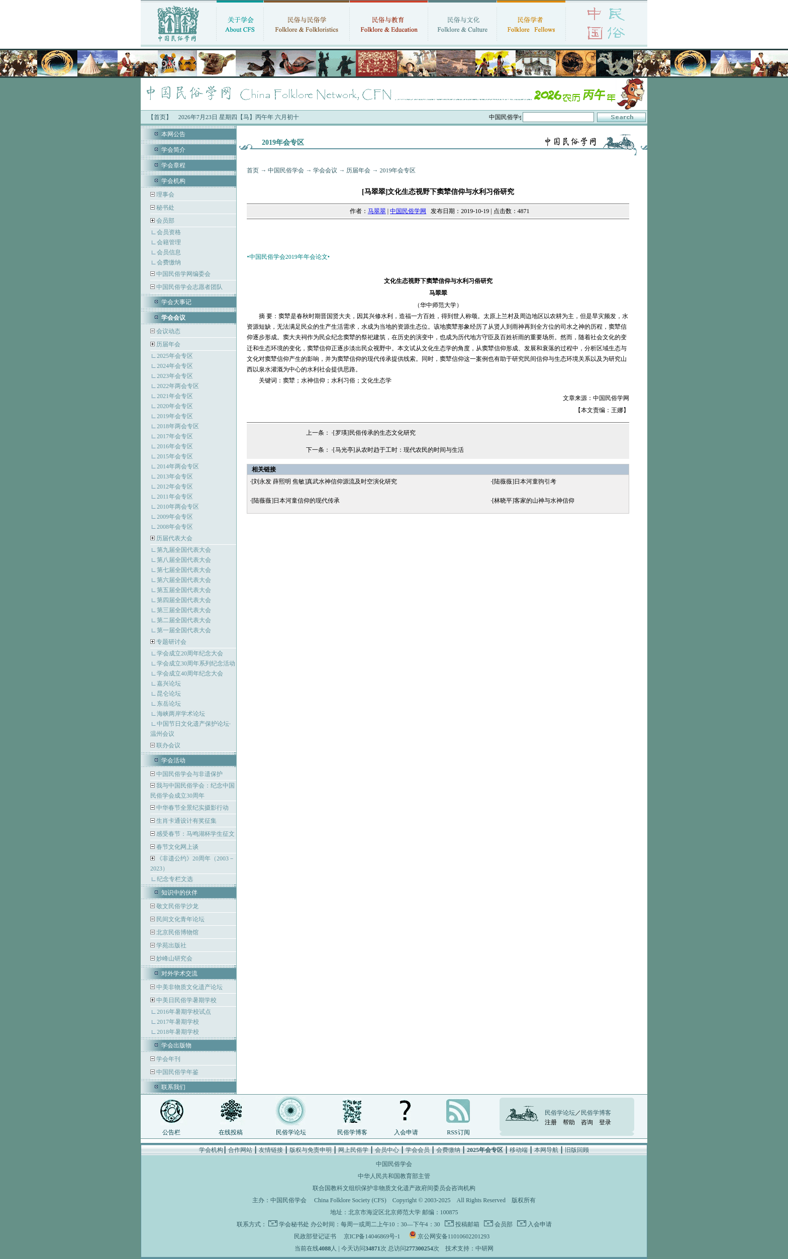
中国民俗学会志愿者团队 (189, 286)
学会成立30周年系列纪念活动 (196, 663)
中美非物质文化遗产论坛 (189, 987)
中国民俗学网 (408, 211)
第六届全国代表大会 (184, 580)
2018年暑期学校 (178, 1031)
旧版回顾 (577, 1149)
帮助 (569, 1122)
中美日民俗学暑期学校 (186, 1000)
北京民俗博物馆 (177, 932)
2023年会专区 (175, 375)
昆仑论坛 (169, 693)
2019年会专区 (175, 416)
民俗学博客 (352, 1132)
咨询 (587, 1122)
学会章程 (173, 165)
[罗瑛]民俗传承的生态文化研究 (374, 432)
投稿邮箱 (466, 1224)
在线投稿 (231, 1132)
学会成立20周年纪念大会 (190, 653)
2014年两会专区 (178, 466)
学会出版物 (176, 1045)
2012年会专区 (175, 486)
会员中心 (387, 1149)
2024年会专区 (175, 365)
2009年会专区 (175, 516)
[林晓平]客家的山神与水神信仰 (533, 500)
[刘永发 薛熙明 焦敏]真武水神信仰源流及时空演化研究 (324, 481)
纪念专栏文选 (175, 879)
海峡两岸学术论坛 (181, 713)
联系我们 (173, 1087)
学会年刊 (167, 1058)
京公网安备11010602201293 (454, 1236)
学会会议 (325, 170)
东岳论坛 (169, 703)
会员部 (165, 220)
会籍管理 (169, 242)
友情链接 (271, 1149)
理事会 (164, 194)
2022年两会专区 (178, 386)
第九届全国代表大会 (184, 549)
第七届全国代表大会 (184, 569)
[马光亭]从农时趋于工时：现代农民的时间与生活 (398, 449)
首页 (253, 170)
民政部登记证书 (315, 1236)
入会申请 (406, 1132)
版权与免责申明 (310, 1149)
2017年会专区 (175, 436)
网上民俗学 (353, 1149)
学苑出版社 (170, 945)
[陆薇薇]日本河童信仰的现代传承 (295, 500)
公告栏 (171, 1132)
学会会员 (418, 1149)
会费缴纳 (169, 262)
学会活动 (173, 760)
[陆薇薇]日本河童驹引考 (524, 481)
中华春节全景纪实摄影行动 (192, 807)
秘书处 (164, 207)
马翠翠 (377, 211)
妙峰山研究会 (173, 958)
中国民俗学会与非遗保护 (189, 774)
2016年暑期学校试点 (184, 1011)
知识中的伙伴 (179, 892)
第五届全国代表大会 (184, 590)
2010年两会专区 (178, 506)
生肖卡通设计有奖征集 (186, 820)
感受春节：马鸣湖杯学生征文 (195, 833)
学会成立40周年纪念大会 (190, 673)
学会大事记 (176, 302)
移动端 (519, 1149)
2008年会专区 (175, 526)
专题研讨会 (171, 641)
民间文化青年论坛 (180, 919)
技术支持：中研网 (469, 1248)
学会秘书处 (294, 1224)
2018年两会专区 (178, 426)
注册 (551, 1122)
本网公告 (173, 134)
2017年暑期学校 (178, 1021)
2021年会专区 (175, 396)
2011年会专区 (175, 496)
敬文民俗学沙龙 (177, 906)
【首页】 (160, 117)
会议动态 (167, 331)
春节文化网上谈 (177, 846)
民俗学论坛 (291, 1132)
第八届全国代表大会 (184, 559)
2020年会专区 (175, 406)
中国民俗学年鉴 (177, 1072)
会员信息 (169, 252)
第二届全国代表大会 (184, 620)
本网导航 (546, 1149)
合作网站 (240, 1149)
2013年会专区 (175, 476)
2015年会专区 (175, 456)
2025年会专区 (175, 355)
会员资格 (169, 232)
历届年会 (168, 344)
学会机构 (173, 180)
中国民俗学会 (286, 170)
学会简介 (173, 149)
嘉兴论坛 (169, 683)
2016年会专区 (175, 446)
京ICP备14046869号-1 (372, 1236)
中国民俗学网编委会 (183, 273)
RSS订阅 (458, 1132)
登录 (605, 1122)
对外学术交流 (179, 973)
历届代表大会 (174, 538)
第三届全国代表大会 (184, 610)
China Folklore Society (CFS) (350, 1200)
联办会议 (167, 745)
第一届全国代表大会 (184, 630)
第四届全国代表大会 (184, 600)
